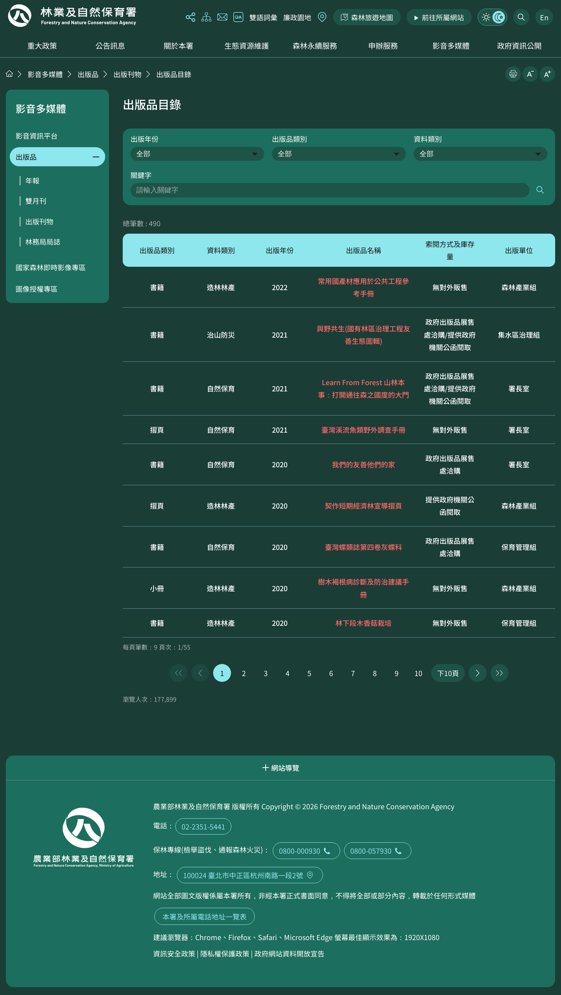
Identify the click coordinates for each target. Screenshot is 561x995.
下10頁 (448, 673)
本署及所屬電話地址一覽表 (204, 916)
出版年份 (145, 139)
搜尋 (540, 190)
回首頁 (72, 15)
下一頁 (478, 673)
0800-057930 (377, 850)
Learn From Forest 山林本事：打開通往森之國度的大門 (363, 388)
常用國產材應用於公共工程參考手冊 (363, 287)
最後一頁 (499, 673)
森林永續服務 (315, 45)
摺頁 (157, 429)
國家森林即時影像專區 (51, 267)
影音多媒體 (450, 45)
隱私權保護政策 (224, 953)
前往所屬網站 (443, 17)
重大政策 (42, 45)
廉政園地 (297, 17)
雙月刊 (35, 200)
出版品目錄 (173, 74)
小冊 (157, 588)
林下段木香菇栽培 (363, 623)
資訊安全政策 (174, 953)
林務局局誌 (42, 241)
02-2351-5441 (203, 826)
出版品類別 (289, 139)
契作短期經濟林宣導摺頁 (363, 505)
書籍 (157, 287)
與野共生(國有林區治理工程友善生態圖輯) (363, 334)
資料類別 (428, 139)
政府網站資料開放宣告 (289, 953)
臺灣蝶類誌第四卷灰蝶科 (363, 547)
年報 (32, 180)
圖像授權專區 (37, 289)
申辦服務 (383, 45)
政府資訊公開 (519, 45)
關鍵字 (141, 175)
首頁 (9, 73)
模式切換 (492, 17)
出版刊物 (127, 74)
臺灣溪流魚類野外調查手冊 (363, 429)
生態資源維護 (246, 45)
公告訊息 (110, 45)
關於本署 (178, 45)
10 (418, 673)
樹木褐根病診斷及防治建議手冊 (363, 587)
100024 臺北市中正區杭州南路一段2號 (250, 875)
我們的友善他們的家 (363, 464)
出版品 (88, 74)
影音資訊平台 (37, 135)
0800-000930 (306, 850)
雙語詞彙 (263, 17)
